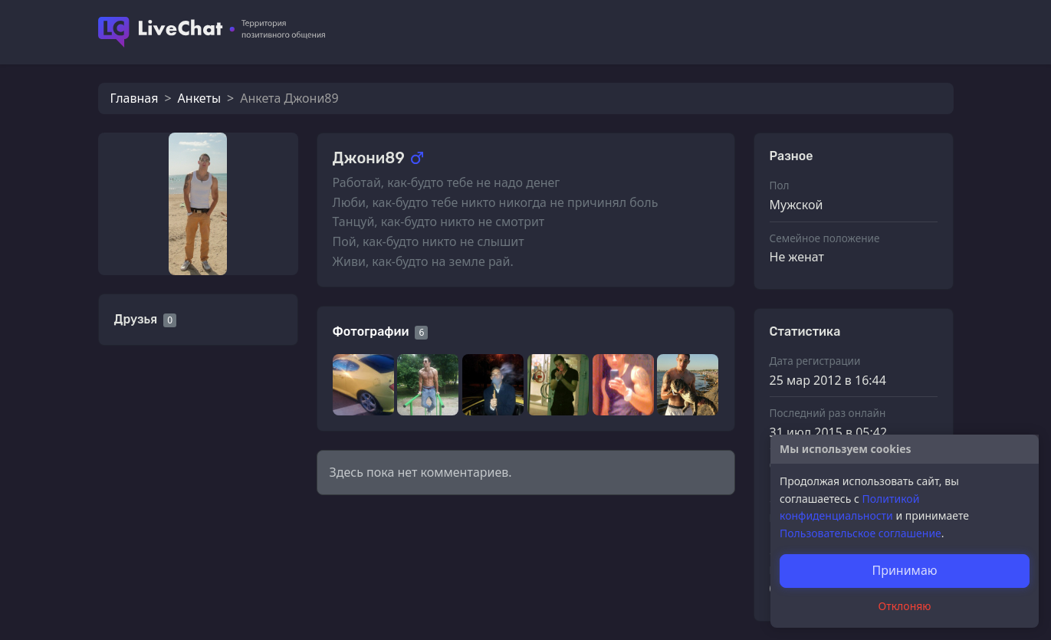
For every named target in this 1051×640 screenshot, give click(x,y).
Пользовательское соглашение (860, 533)
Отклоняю (905, 606)
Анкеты (199, 98)
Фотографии (371, 331)
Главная (134, 98)
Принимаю (904, 570)
